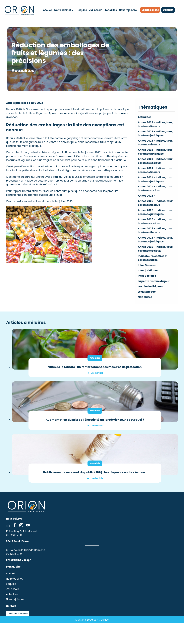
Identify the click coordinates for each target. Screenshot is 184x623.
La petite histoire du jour (154, 281)
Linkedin (8, 525)
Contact (168, 10)
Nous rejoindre (128, 10)
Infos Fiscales (147, 265)
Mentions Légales (85, 619)
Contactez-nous (18, 613)
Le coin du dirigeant (151, 286)
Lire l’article (97, 373)
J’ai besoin (95, 10)
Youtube (28, 525)
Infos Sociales (147, 276)
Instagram (21, 525)
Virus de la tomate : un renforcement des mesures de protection (95, 367)
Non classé (145, 297)
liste (55, 177)
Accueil (47, 10)
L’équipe (82, 10)
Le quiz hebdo (147, 291)
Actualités (110, 10)
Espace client (150, 10)
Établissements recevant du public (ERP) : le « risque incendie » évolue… (95, 472)
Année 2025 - (146, 195)
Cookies (104, 619)
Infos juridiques (148, 270)
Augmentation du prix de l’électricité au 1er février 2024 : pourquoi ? (95, 420)
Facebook (14, 525)
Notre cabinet (62, 10)
